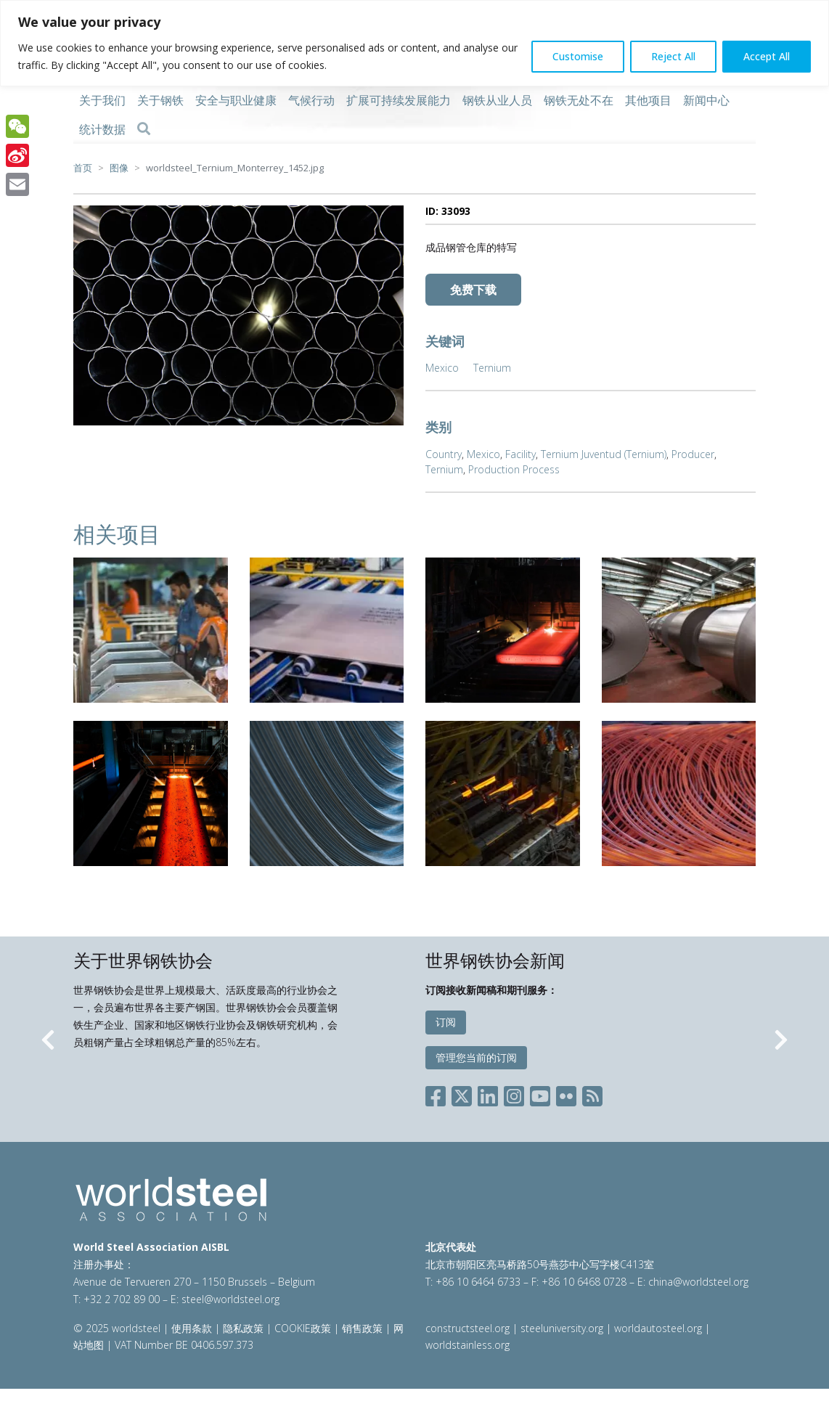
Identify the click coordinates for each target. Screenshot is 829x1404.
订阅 (446, 1022)
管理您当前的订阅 (476, 1057)
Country (443, 454)
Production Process (514, 469)
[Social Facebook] (438, 1093)
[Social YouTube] (540, 1093)
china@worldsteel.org (698, 1282)
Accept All (766, 56)
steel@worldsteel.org (230, 1299)
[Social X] (462, 1093)
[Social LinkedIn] (488, 1093)
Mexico (442, 368)
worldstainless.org (467, 1345)
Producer (692, 454)
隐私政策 (243, 1328)
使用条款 (191, 1328)
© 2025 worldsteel (118, 1328)
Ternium (492, 368)
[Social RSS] (592, 1093)
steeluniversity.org (561, 1328)
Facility (520, 454)
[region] (414, 43)
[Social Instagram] (514, 1093)
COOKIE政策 (302, 1328)
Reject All (673, 56)
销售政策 (362, 1328)
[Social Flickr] (566, 1093)
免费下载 (473, 290)
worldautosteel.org (659, 1328)
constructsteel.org (467, 1328)
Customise (577, 56)
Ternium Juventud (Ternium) (603, 454)
